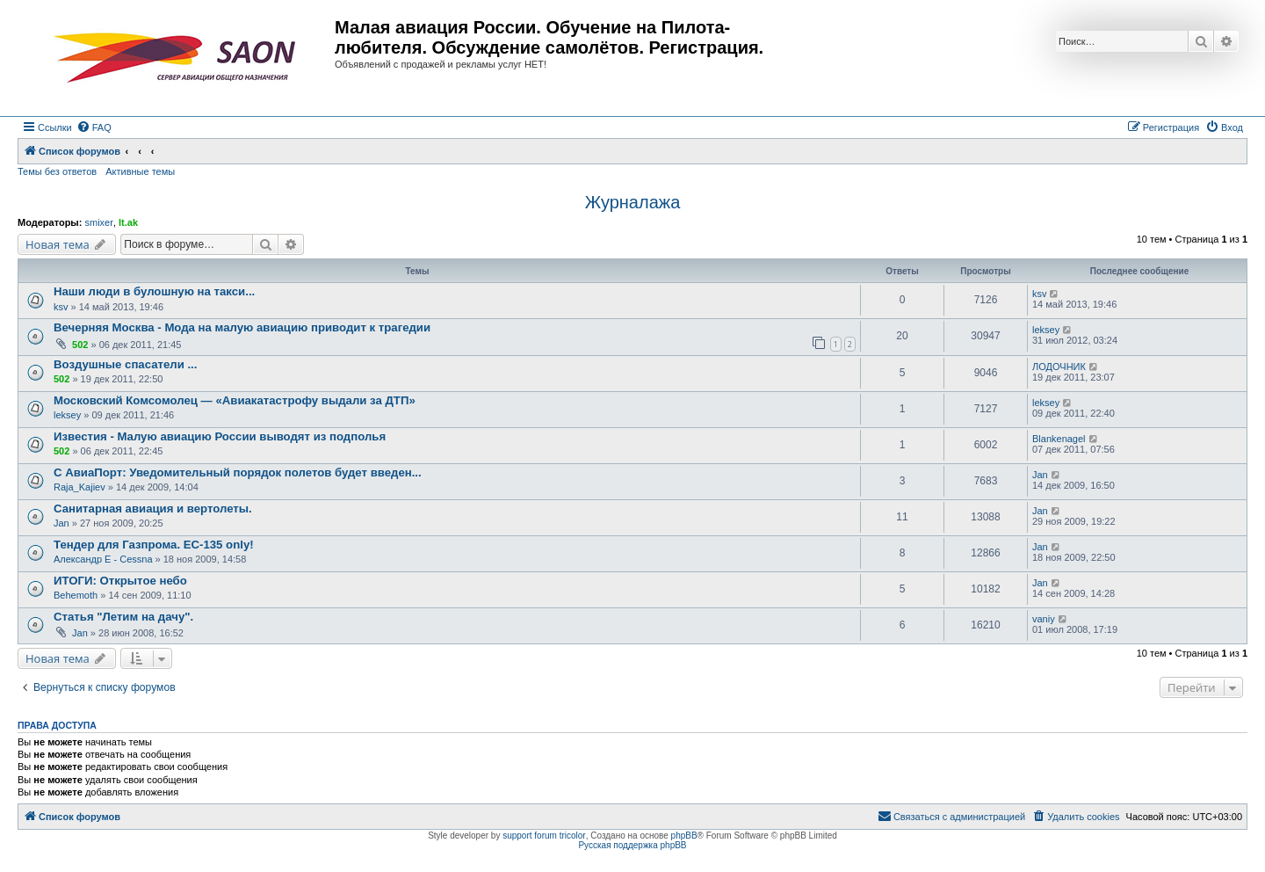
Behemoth (76, 595)
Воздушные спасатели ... (125, 364)
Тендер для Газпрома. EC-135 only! (154, 544)
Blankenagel (1059, 438)
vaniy (1043, 619)
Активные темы (140, 171)
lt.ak (128, 222)
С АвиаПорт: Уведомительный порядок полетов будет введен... (238, 472)
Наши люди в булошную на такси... (154, 291)
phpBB (684, 835)
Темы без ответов (57, 171)
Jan (1040, 474)
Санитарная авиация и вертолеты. (153, 508)
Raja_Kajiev (79, 487)
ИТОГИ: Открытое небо (120, 580)
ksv (61, 307)
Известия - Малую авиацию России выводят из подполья (220, 436)
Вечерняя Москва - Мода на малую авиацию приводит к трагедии (242, 327)
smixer (98, 222)
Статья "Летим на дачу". (123, 616)
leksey (1045, 329)
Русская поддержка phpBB (632, 845)
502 (80, 344)
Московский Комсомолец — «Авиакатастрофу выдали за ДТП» (235, 400)
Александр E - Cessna (103, 559)
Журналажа (633, 202)
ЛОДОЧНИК (1059, 366)
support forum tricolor (543, 835)
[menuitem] (94, 127)
